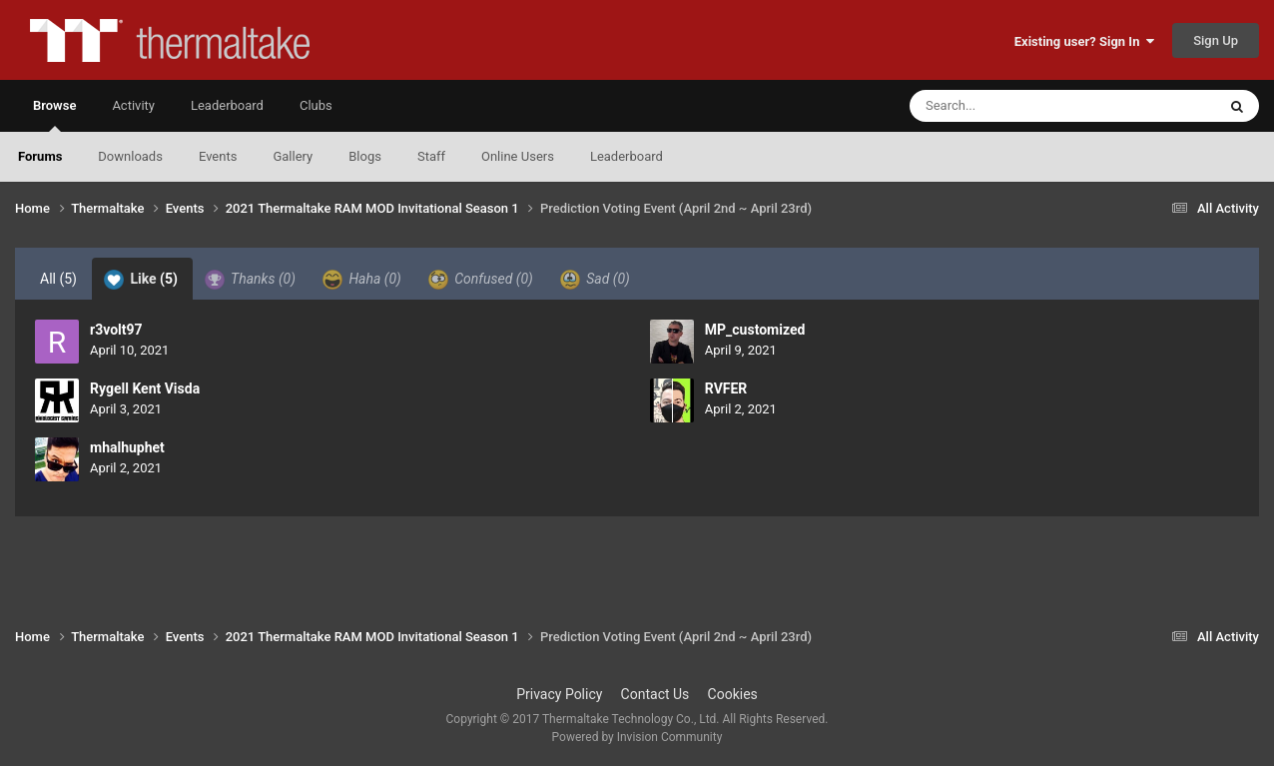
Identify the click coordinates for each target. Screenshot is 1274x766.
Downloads (130, 156)
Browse (54, 115)
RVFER (726, 388)
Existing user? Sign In (1084, 41)
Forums (40, 156)
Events (218, 156)
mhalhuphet (127, 447)
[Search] (1012, 106)
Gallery (293, 156)
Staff (431, 156)
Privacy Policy (559, 694)
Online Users (517, 156)
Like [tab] (141, 280)
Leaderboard (626, 156)
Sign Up (1215, 40)
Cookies (733, 694)
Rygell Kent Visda (145, 388)
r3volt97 (116, 330)
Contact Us (655, 694)
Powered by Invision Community (637, 737)
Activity (133, 105)
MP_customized (755, 330)
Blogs (364, 156)
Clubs (316, 105)
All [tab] (58, 279)
